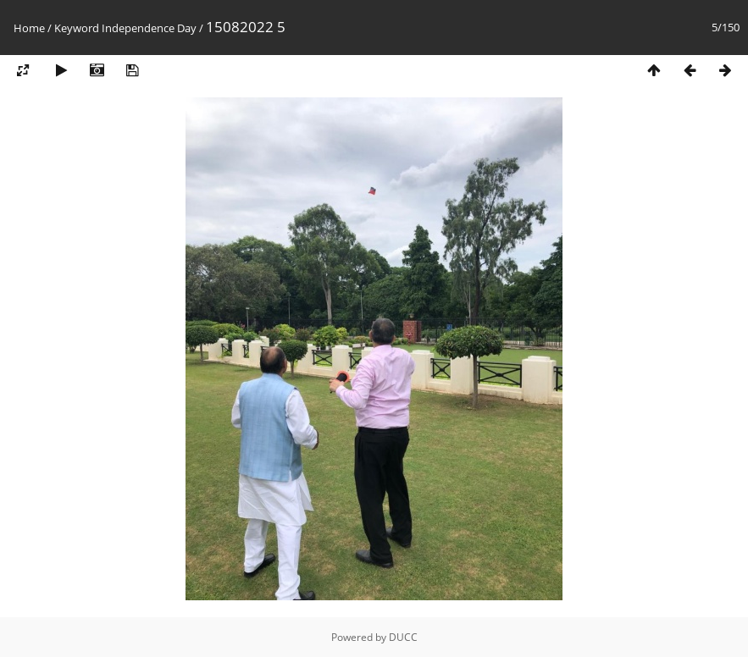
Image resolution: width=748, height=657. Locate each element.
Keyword (76, 28)
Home (29, 28)
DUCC (403, 637)
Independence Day (149, 28)
